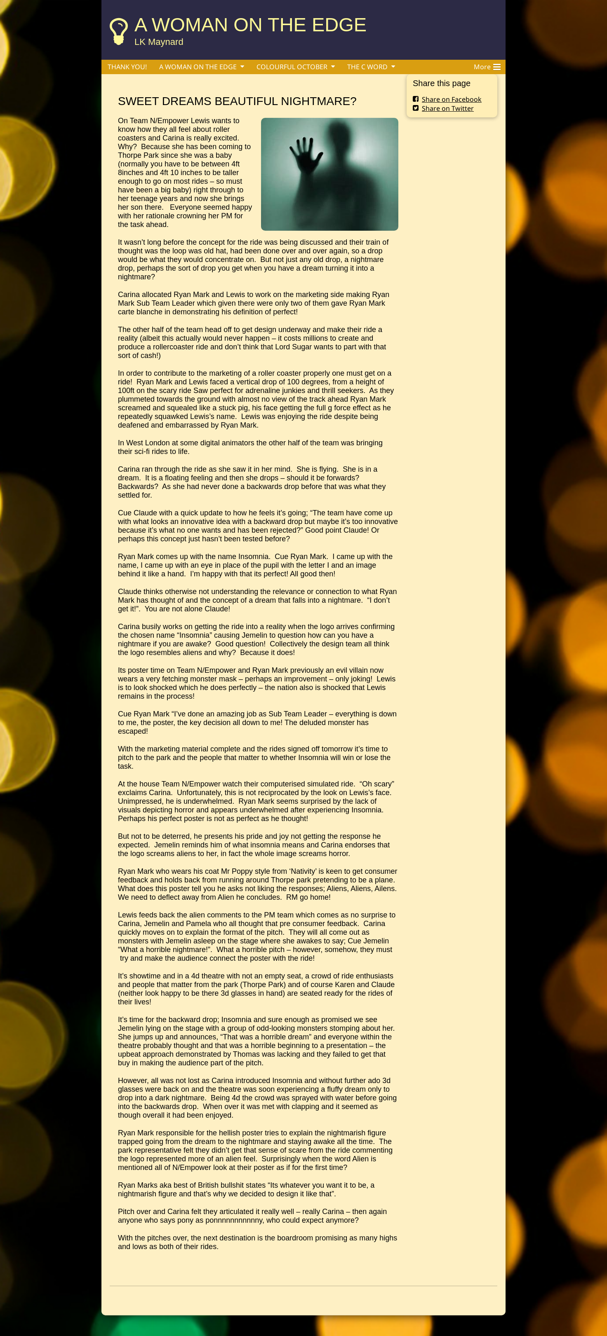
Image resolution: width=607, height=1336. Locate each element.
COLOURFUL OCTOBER (291, 66)
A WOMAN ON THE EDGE (250, 24)
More (487, 65)
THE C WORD (367, 66)
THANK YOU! (127, 66)
